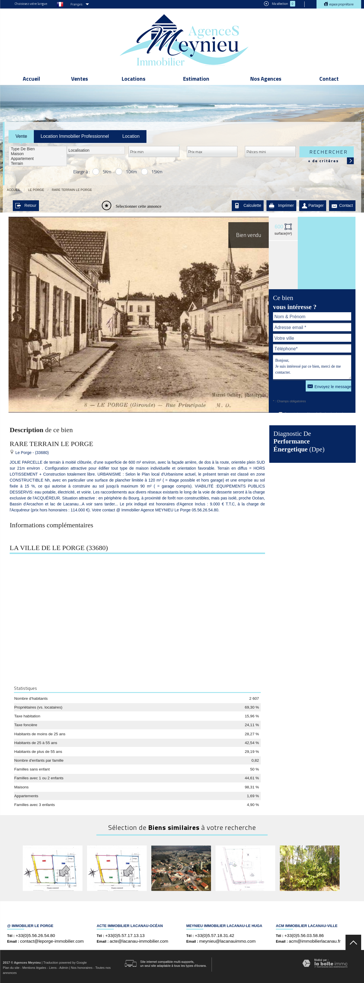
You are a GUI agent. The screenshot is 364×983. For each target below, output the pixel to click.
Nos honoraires (81, 967)
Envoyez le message (329, 386)
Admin (63, 967)
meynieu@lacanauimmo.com (227, 941)
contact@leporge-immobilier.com (52, 941)
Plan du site (11, 967)
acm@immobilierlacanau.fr (315, 941)
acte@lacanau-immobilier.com (139, 941)
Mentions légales (34, 967)
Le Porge (36, 189)
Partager (313, 205)
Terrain (37, 163)
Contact (329, 78)
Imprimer (281, 205)
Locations (133, 78)
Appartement (37, 158)
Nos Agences (265, 78)
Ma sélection (279, 4)
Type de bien (37, 149)
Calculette (247, 205)
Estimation (196, 78)
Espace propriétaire (341, 4)
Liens (53, 967)
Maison (37, 153)
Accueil (31, 78)
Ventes (79, 78)
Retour (25, 205)
